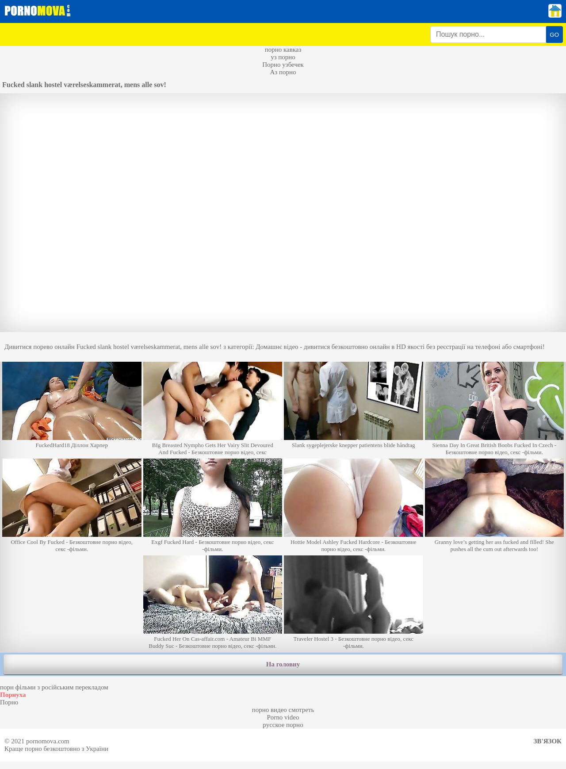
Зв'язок (548, 741)
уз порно (283, 57)
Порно (9, 702)
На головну (283, 664)
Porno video (283, 717)
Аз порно (283, 72)
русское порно (283, 724)
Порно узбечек (283, 64)
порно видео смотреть (283, 709)
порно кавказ (283, 49)
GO (554, 34)
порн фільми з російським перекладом (54, 687)
